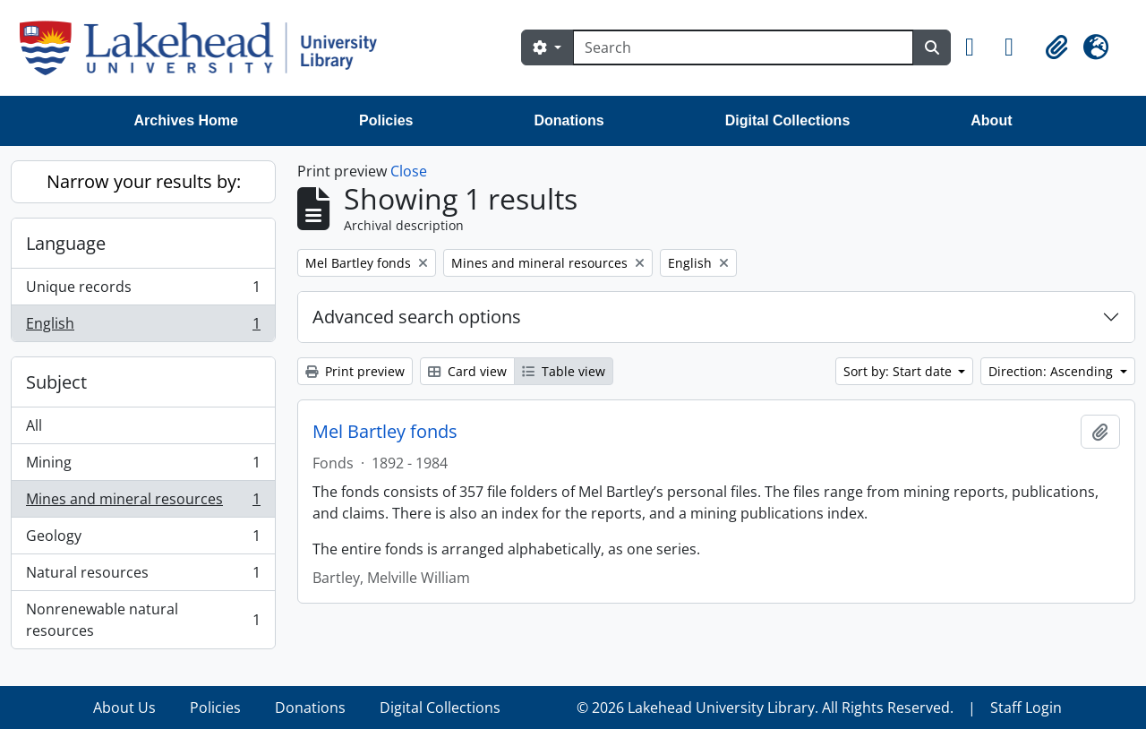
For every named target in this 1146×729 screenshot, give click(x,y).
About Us (124, 707)
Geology (143, 539)
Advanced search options (416, 316)
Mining (143, 466)
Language (66, 243)
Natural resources (143, 576)
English (143, 327)
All (34, 425)
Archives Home (186, 120)
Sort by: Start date (899, 371)
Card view (467, 371)
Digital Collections (788, 120)
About (991, 120)
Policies (386, 120)
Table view (563, 371)
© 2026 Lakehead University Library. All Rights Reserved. (765, 707)
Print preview (355, 371)
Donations (568, 120)
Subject (56, 382)
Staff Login (1026, 707)
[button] (977, 47)
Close (408, 171)
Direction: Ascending (1052, 371)
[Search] (743, 47)
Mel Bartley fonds (385, 431)
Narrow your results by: (144, 181)
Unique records (143, 290)
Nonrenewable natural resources (143, 619)
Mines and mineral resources (143, 503)
